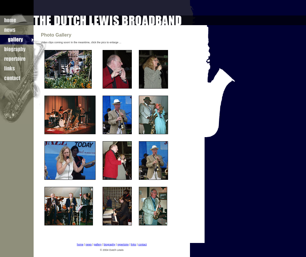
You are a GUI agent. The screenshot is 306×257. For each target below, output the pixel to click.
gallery (98, 244)
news (89, 244)
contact (142, 244)
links (133, 244)
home (80, 244)
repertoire (123, 244)
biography (109, 244)
